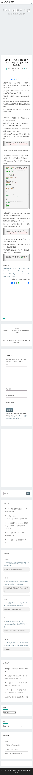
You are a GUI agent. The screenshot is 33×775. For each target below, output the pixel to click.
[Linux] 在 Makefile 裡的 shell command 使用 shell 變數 (16, 340)
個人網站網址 (10, 402)
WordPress (22, 770)
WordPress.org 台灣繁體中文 (13, 753)
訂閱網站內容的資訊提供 (12, 745)
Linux (7, 319)
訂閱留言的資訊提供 (11, 749)
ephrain (21, 69)
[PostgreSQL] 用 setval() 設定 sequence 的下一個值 (16, 330)
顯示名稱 (8, 389)
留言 (7, 365)
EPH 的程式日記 (7, 2)
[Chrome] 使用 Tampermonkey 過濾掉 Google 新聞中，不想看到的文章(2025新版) (16, 525)
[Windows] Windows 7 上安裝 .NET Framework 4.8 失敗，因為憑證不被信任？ (15, 624)
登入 (6, 741)
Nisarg (16, 772)
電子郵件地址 (10, 396)
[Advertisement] (16, 38)
